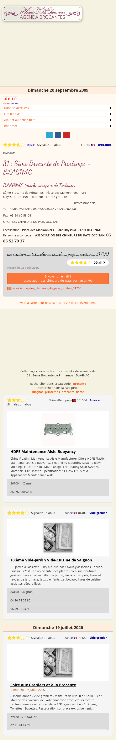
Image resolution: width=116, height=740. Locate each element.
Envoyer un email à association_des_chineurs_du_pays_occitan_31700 (58, 278)
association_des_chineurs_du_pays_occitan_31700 (58, 254)
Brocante (104, 145)
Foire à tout (98, 400)
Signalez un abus (49, 145)
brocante (68, 392)
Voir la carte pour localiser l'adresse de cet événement (58, 303)
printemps (52, 392)
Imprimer (10, 126)
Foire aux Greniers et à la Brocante (43, 684)
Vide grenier (98, 513)
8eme (80, 392)
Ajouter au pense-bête (19, 120)
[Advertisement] (58, 57)
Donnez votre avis (16, 108)
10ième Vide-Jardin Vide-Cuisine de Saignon (51, 559)
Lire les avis (12, 114)
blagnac (37, 392)
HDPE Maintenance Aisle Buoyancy (43, 451)
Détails (31, 145)
